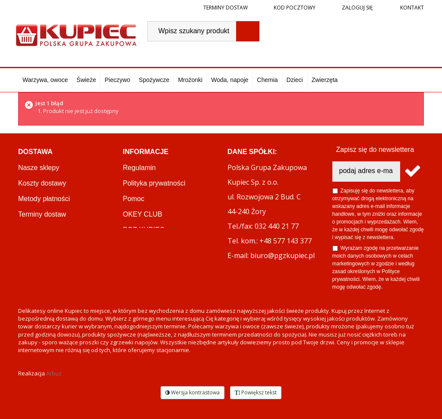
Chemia (267, 79)
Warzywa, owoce (45, 79)
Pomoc (134, 198)
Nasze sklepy (38, 167)
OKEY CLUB (142, 214)
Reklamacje (36, 229)
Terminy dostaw (225, 7)
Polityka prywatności (154, 183)
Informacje (146, 151)
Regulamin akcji (147, 245)
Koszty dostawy (42, 183)
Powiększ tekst (256, 392)
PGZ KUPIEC (144, 229)
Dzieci (295, 79)
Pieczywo (117, 79)
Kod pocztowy (295, 7)
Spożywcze (154, 79)
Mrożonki (190, 79)
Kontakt (411, 7)
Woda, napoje (229, 79)
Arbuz (54, 373)
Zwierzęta (325, 79)
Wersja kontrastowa (192, 392)
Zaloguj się (357, 7)
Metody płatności (44, 198)
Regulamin (139, 167)
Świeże (86, 79)
